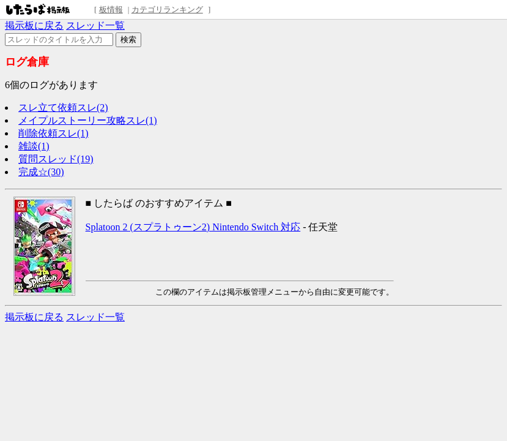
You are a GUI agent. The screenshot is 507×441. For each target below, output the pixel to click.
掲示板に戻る (34, 25)
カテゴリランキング (167, 9)
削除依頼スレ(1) (53, 133)
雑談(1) (34, 146)
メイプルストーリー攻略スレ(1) (87, 120)
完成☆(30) (41, 172)
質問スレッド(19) (56, 159)
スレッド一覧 (95, 25)
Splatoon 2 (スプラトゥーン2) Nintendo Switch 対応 (193, 227)
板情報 (111, 9)
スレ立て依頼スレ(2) (63, 107)
